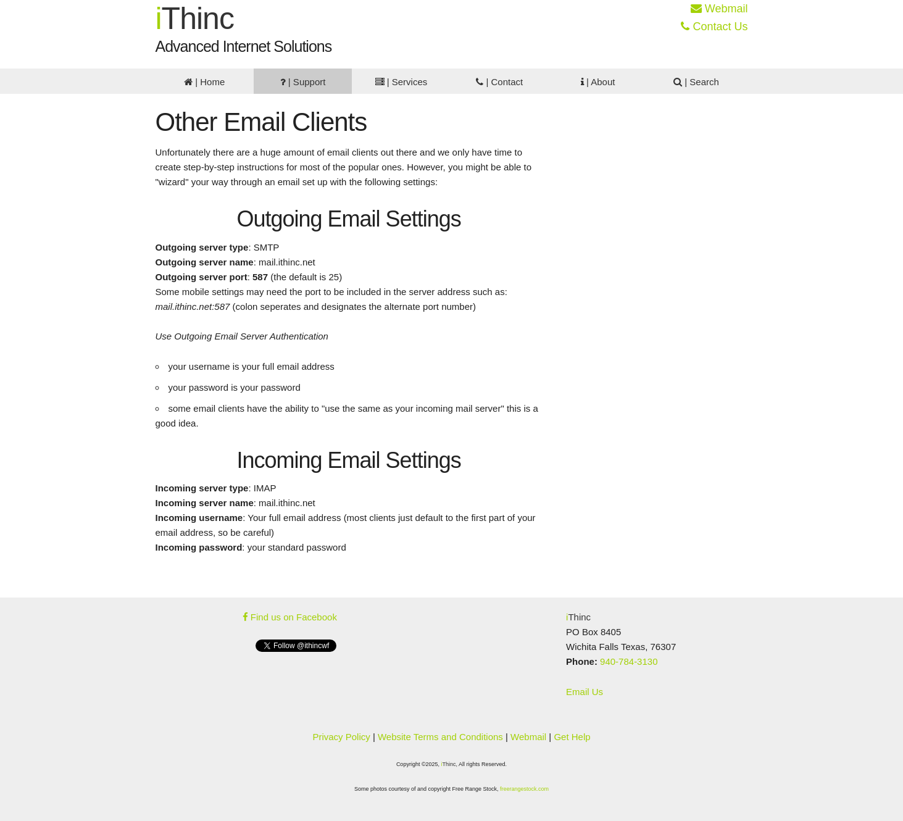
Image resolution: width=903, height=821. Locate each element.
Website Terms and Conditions (440, 736)
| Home (204, 82)
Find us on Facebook (290, 617)
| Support (303, 82)
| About (598, 82)
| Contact (499, 82)
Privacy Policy (341, 736)
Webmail (719, 8)
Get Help (572, 736)
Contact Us (714, 26)
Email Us (584, 691)
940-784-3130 (628, 661)
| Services (401, 82)
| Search (696, 82)
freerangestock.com (524, 789)
